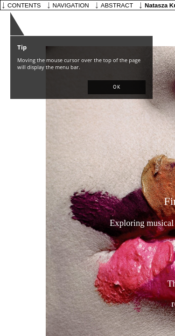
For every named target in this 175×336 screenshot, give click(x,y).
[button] (117, 87)
